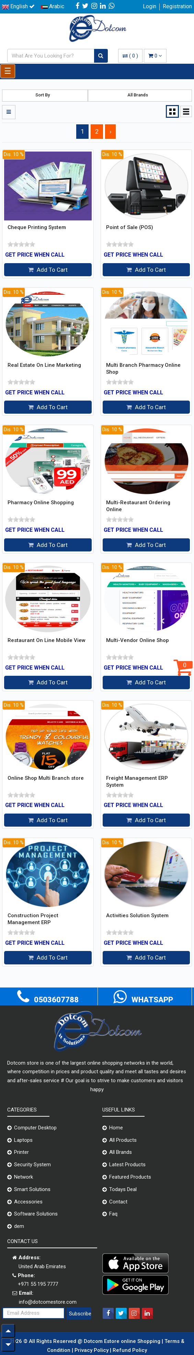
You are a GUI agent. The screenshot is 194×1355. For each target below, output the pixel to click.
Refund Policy (130, 1350)
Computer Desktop (35, 1128)
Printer (21, 1152)
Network (23, 1177)
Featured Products (130, 1177)
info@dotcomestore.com (48, 1302)
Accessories (28, 1202)
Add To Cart (48, 269)
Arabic (52, 6)
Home (116, 1128)
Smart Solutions (32, 1189)
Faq (113, 1214)
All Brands (120, 1152)
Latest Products (127, 1164)
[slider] (21, 244)
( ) (130, 56)
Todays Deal (123, 1189)
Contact (118, 1202)
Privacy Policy (92, 1350)
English (18, 6)
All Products (123, 1140)
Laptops (23, 1140)
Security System (32, 1164)
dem (19, 1226)
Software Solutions (36, 1214)
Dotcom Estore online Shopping (123, 1341)
